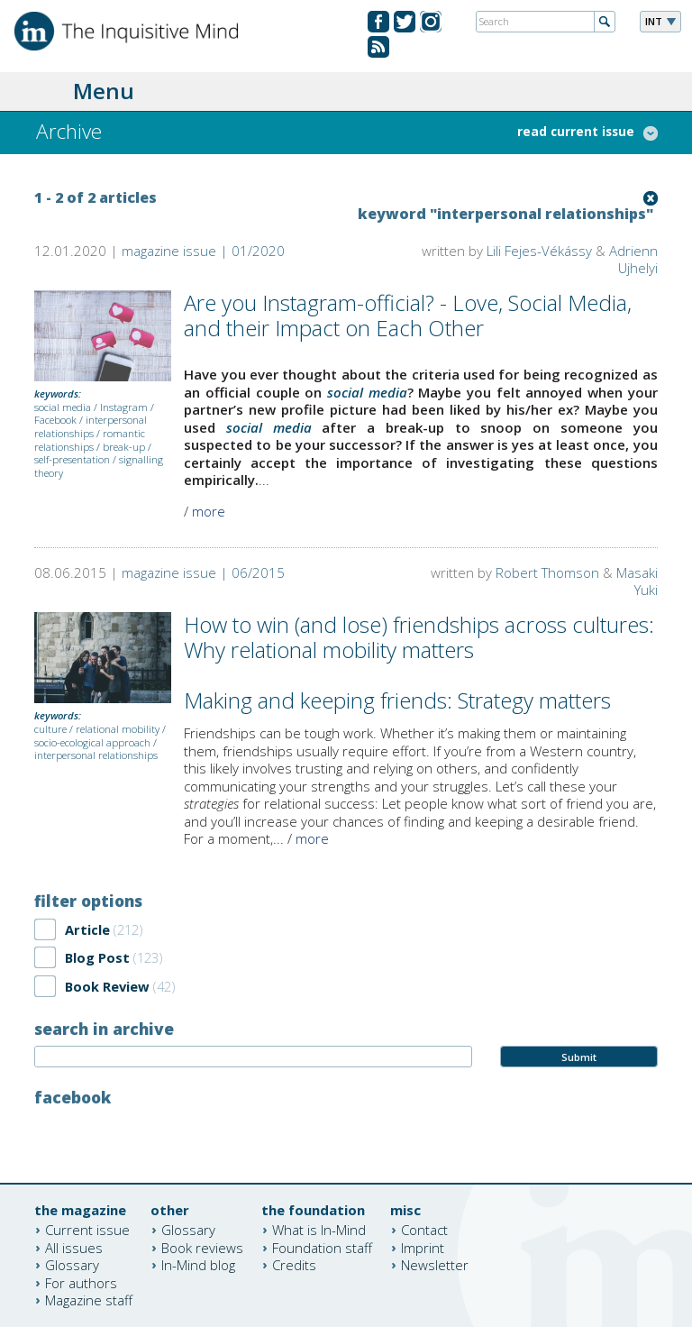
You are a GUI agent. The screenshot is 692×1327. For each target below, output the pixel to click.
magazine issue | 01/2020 (203, 251)
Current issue (87, 1230)
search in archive (104, 1028)
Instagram (124, 407)
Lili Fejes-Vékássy (539, 251)
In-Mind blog (198, 1265)
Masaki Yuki (637, 581)
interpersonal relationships (90, 426)
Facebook (55, 419)
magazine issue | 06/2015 (203, 572)
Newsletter (435, 1265)
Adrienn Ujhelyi (633, 259)
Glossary (72, 1265)
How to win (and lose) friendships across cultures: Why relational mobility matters (419, 637)
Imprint (422, 1247)
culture (50, 729)
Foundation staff (322, 1247)
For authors (81, 1282)
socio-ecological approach (92, 742)
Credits (294, 1265)
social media (62, 407)
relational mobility (117, 729)
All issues (74, 1247)
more (208, 511)
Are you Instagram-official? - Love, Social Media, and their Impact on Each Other (408, 315)
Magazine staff (88, 1300)
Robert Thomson (547, 572)
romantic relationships (89, 439)
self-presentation (72, 459)
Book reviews (202, 1247)
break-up (124, 446)
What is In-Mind (319, 1230)
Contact (424, 1230)
